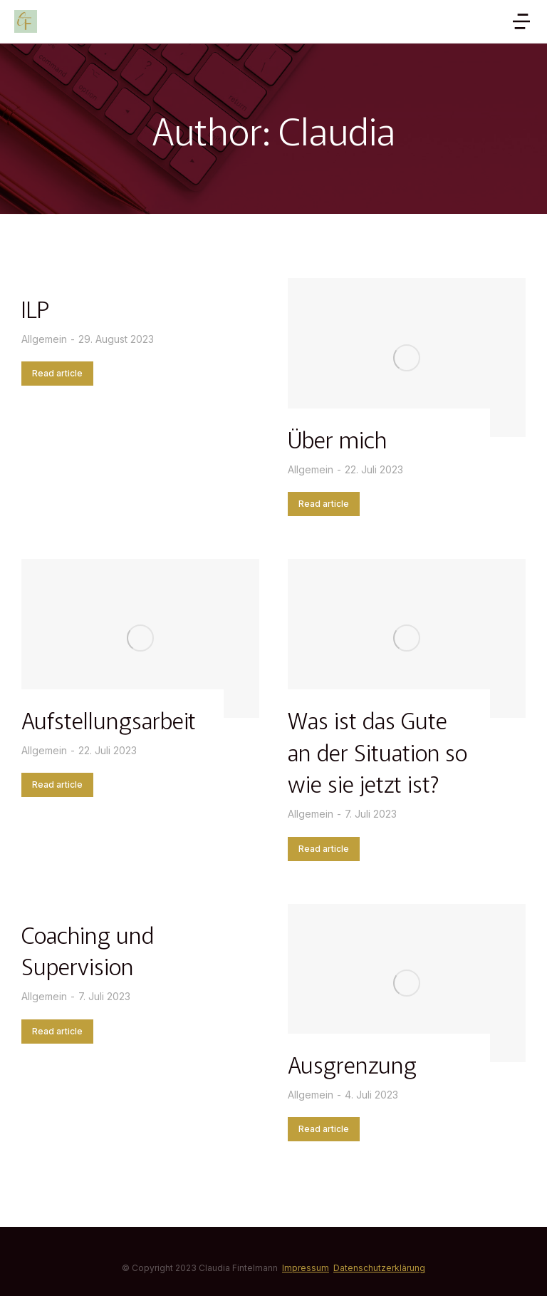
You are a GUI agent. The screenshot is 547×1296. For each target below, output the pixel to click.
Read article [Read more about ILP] (57, 373)
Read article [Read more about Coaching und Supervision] (57, 1031)
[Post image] (407, 357)
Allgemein (44, 339)
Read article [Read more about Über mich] (323, 503)
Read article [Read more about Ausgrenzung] (323, 1128)
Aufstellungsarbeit (108, 719)
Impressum (305, 1267)
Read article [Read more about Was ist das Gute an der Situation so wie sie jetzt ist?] (323, 848)
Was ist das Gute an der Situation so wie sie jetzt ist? (377, 751)
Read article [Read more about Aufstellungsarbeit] (57, 784)
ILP (35, 308)
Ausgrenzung (352, 1063)
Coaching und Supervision (87, 949)
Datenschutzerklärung (379, 1267)
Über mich (337, 438)
